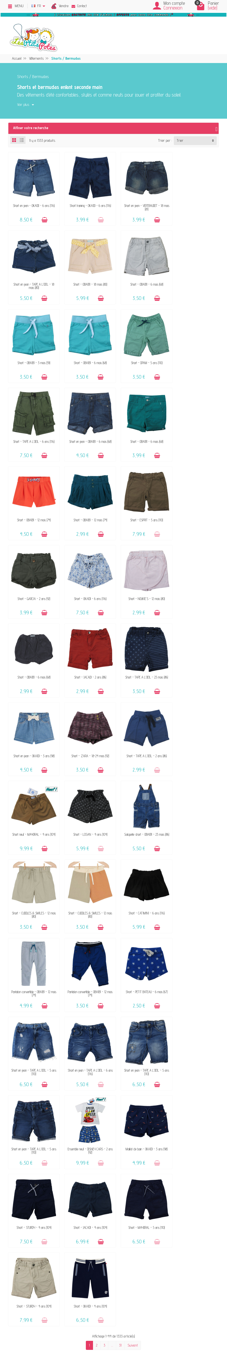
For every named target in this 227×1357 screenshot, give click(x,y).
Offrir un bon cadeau (48, 1188)
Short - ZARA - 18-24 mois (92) (140, 584)
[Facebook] (29, 1333)
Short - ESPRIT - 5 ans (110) (140, 432)
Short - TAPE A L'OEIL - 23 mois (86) (32, 584)
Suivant (133, 1004)
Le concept (41, 1162)
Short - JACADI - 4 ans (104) (32, 965)
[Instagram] (52, 1333)
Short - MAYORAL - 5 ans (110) (86, 965)
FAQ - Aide (116, 1169)
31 (120, 1004)
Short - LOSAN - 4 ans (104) (86, 660)
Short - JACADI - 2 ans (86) (194, 508)
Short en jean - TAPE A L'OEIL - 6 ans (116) (140, 814)
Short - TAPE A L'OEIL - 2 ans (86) (194, 584)
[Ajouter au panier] (43, 217)
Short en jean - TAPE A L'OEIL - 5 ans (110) (86, 814)
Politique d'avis (174, 1175)
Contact (79, 6)
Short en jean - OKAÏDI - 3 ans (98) (86, 584)
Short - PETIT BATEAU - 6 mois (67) (32, 813)
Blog (166, 1188)
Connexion (173, 8)
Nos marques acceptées (50, 1175)
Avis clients (42, 1181)
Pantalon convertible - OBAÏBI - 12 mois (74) (140, 738)
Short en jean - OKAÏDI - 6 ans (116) (32, 203)
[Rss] (41, 1333)
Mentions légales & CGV (179, 1162)
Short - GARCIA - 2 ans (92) (194, 432)
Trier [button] (180, 140)
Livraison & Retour (121, 1175)
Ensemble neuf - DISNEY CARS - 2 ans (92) (86, 890)
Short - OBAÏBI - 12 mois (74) (32, 432)
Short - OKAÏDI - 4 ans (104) (194, 965)
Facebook (170, 1201)
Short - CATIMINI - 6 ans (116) (86, 736)
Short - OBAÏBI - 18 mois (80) (33, 279)
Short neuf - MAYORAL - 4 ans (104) (32, 662)
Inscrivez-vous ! (150, 1303)
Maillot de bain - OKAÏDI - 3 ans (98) (140, 889)
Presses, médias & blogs (181, 1181)
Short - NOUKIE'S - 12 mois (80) (86, 508)
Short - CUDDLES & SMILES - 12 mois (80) (194, 662)
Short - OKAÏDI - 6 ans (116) (32, 508)
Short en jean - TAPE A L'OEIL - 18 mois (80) (194, 205)
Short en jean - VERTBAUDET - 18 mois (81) (140, 205)
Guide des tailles (119, 1188)
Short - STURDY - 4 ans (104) (194, 889)
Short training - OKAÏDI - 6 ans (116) (86, 203)
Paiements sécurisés (123, 1181)
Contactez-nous (119, 1162)
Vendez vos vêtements (49, 1169)
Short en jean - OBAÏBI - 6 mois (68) (140, 356)
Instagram (171, 1208)
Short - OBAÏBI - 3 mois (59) (140, 279)
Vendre (63, 6)
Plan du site (172, 1194)
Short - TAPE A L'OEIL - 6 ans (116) (86, 356)
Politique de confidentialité (181, 1169)
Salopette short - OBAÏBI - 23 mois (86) (140, 662)
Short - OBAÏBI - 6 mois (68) (86, 279)
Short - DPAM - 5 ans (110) (32, 356)
